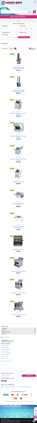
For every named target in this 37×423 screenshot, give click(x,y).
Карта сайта (4, 413)
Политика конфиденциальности (29, 413)
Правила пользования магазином (13, 413)
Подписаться (29, 375)
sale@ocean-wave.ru (28, 386)
